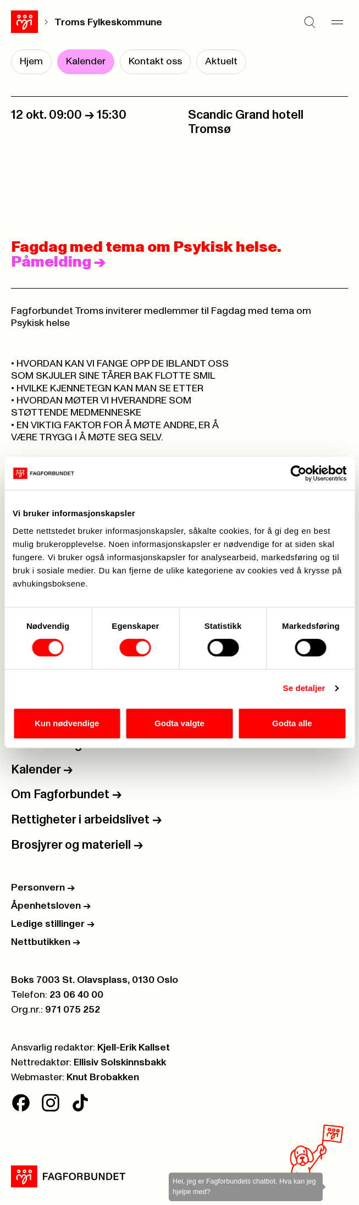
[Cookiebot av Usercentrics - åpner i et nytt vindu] (298, 473)
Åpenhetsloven (51, 906)
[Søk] (310, 22)
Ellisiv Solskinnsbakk (120, 1063)
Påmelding (58, 262)
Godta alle (292, 723)
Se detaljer (304, 688)
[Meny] (337, 22)
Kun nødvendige (67, 723)
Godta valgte (179, 723)
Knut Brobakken (103, 1077)
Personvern (43, 888)
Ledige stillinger (53, 924)
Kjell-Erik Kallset (133, 1048)
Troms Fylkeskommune (108, 22)
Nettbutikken (45, 942)
